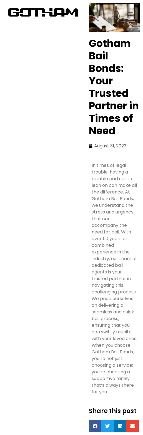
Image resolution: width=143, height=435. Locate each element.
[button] (95, 426)
